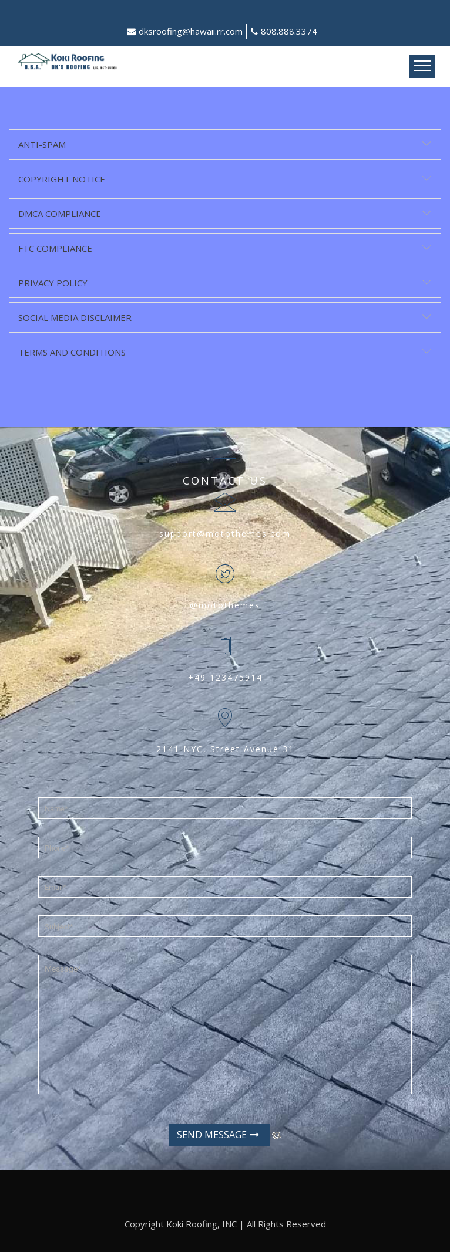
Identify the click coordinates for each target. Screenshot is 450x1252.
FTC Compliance (55, 248)
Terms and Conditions (72, 352)
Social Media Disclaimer (75, 317)
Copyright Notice (61, 179)
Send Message (218, 1134)
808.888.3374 (284, 31)
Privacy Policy (53, 283)
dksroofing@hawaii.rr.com (185, 31)
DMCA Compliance (59, 213)
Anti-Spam (42, 144)
